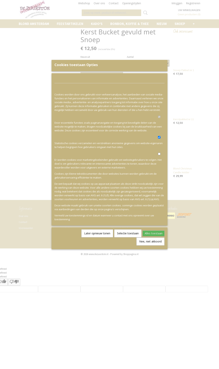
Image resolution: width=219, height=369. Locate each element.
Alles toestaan (153, 239)
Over (94, 85)
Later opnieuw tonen (97, 239)
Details (82, 85)
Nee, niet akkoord (150, 248)
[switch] (159, 123)
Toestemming (65, 85)
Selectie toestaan (128, 239)
